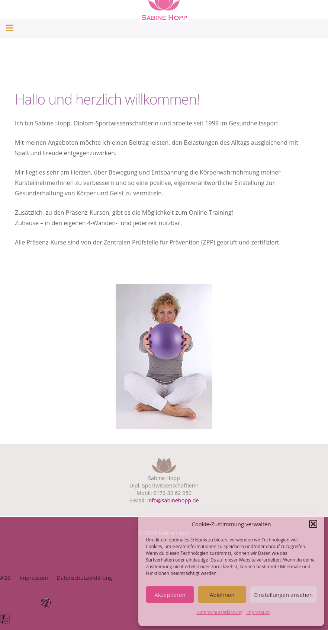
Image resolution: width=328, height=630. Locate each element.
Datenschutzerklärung (220, 612)
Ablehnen (222, 594)
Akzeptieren (169, 594)
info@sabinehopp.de (173, 500)
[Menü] (9, 28)
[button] (313, 524)
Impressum (258, 612)
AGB (5, 577)
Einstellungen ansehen (283, 594)
